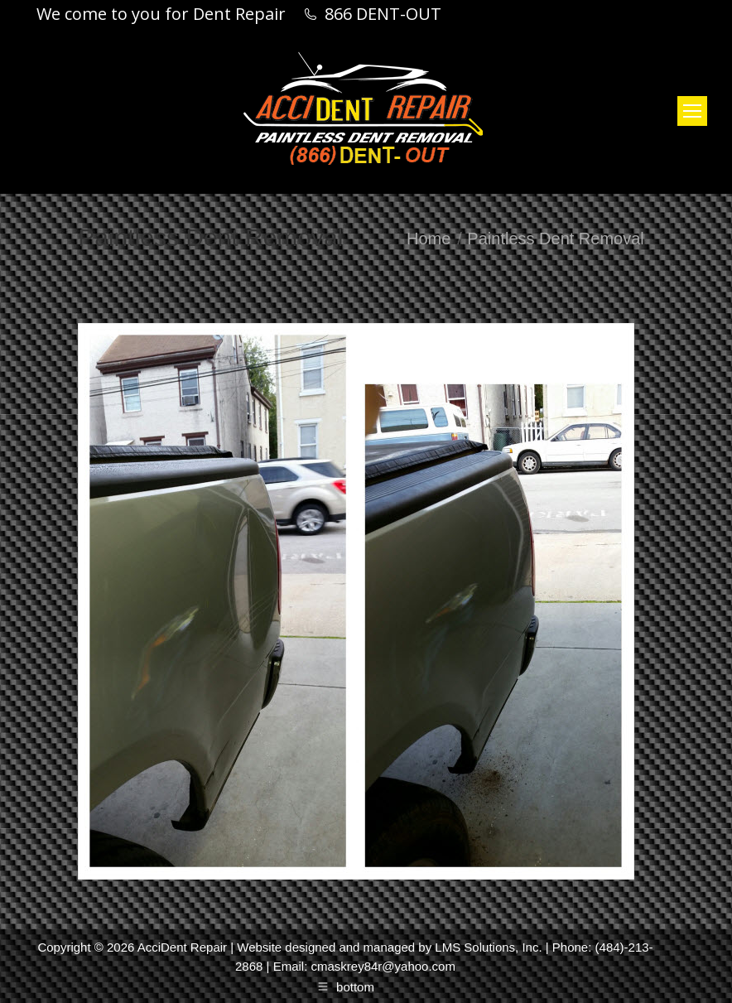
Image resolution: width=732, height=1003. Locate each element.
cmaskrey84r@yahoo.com (383, 966)
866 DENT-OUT (383, 14)
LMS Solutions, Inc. (488, 947)
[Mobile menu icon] (692, 111)
